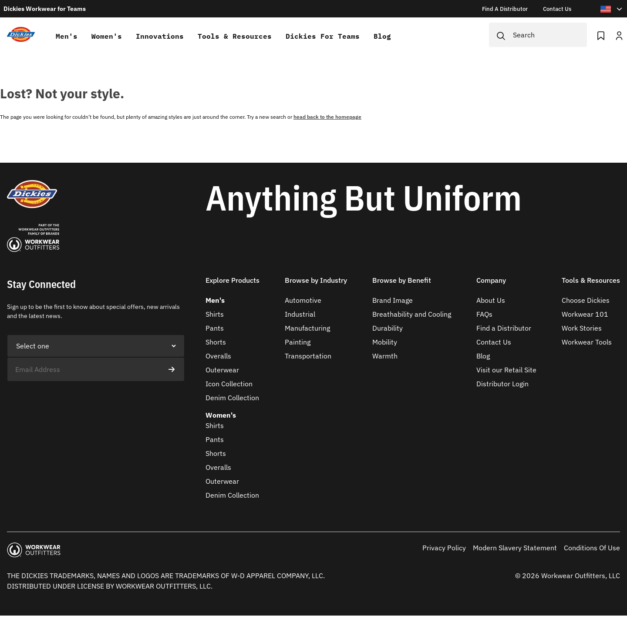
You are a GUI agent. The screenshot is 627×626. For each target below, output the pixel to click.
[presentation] (73, 398)
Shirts (215, 314)
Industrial (300, 314)
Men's (67, 36)
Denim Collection (232, 397)
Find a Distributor (503, 328)
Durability (387, 328)
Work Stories (582, 328)
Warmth (385, 355)
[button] (233, 285)
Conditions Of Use (592, 547)
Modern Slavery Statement (515, 547)
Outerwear (222, 369)
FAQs (484, 314)
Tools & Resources (235, 36)
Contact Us (493, 342)
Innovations (160, 36)
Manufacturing (307, 328)
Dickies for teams (323, 36)
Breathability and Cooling (411, 314)
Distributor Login (502, 383)
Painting (297, 342)
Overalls (218, 355)
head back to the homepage (327, 117)
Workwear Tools (587, 342)
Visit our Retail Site (506, 369)
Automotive (303, 300)
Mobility (384, 342)
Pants (215, 328)
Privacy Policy (444, 547)
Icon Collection (229, 383)
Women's (106, 36)
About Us (490, 300)
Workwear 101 (585, 314)
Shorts (216, 342)
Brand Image (392, 300)
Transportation (308, 355)
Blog (382, 36)
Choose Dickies (586, 300)
